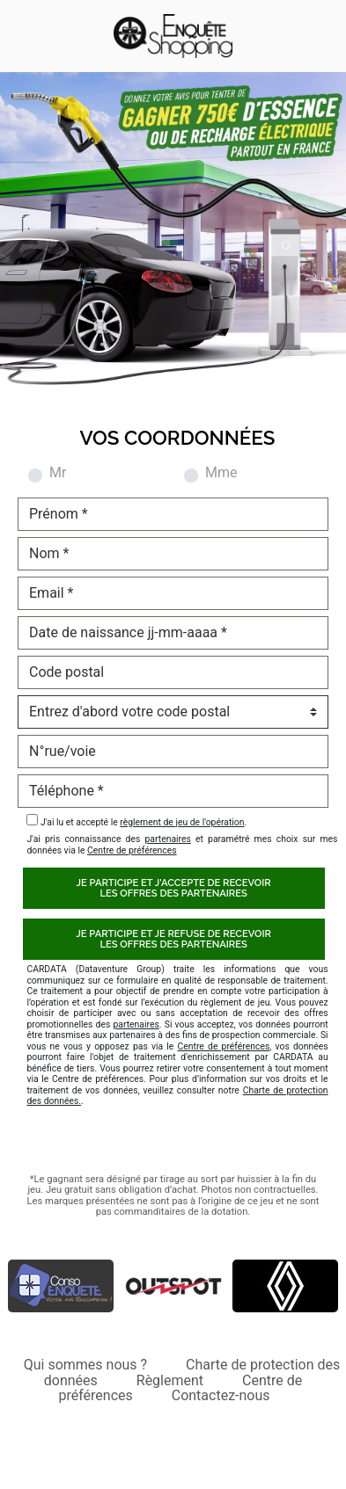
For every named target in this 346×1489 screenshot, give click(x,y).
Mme (221, 473)
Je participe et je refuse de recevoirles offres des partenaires (173, 938)
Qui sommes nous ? (85, 1364)
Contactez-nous (221, 1395)
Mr (57, 473)
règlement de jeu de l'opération (182, 822)
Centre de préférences (132, 850)
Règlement (169, 1380)
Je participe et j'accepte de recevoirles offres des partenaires (174, 887)
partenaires (167, 839)
